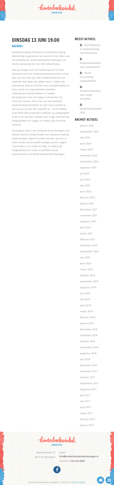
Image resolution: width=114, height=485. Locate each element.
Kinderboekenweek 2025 (90, 110)
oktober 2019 (87, 275)
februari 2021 (87, 239)
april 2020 (85, 263)
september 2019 (89, 281)
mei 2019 (85, 299)
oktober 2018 (87, 341)
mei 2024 (85, 137)
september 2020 (89, 251)
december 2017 (88, 365)
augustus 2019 (88, 287)
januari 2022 (87, 203)
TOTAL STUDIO (78, 482)
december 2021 (88, 209)
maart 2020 (86, 269)
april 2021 (85, 227)
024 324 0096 (77, 460)
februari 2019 (87, 317)
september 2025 (89, 131)
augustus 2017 (88, 389)
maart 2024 (86, 149)
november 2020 (88, 245)
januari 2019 (87, 323)
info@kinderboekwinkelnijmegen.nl (79, 456)
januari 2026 (87, 125)
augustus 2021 (88, 221)
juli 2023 (84, 173)
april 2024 (85, 143)
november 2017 (88, 371)
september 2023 (89, 161)
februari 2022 (87, 197)
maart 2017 (86, 413)
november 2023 (88, 155)
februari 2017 (87, 419)
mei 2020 (85, 257)
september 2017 (89, 383)
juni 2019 (85, 293)
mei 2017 (85, 401)
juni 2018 (85, 359)
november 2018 (88, 335)
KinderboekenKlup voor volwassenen (90, 64)
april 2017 (85, 407)
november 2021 (88, 215)
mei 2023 (85, 185)
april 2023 (85, 191)
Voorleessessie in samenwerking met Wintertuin (90, 48)
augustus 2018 (88, 353)
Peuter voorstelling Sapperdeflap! (88, 76)
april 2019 (85, 305)
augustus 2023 (88, 167)
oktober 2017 (87, 377)
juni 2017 (85, 395)
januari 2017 (87, 425)
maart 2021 (86, 233)
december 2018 (88, 329)
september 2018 (89, 347)
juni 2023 (85, 179)
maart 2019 (86, 311)
